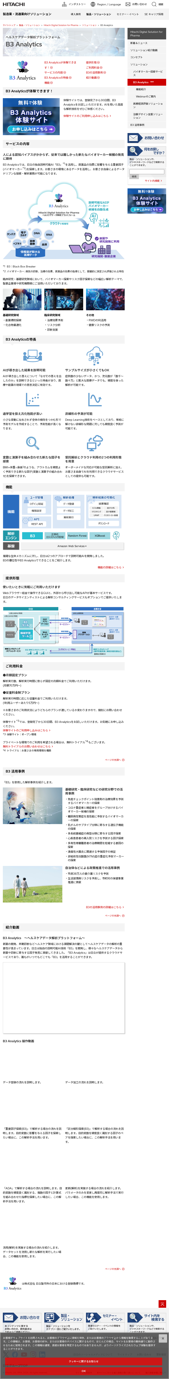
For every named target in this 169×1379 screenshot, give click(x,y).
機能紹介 (141, 89)
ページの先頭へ (113, 759)
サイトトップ (9, 25)
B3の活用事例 (94, 72)
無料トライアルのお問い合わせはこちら (27, 746)
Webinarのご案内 (146, 96)
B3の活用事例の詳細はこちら (103, 907)
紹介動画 (91, 77)
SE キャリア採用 (154, 14)
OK (83, 1371)
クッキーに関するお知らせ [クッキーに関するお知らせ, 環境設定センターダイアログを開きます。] (84, 1361)
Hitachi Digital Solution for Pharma (61, 25)
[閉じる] (163, 1338)
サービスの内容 (53, 72)
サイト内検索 (152, 180)
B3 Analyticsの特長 (56, 77)
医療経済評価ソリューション (148, 105)
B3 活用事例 (137, 124)
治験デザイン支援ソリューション (148, 116)
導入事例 (76, 14)
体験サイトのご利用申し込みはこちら (86, 116)
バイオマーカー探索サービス (148, 73)
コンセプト (136, 57)
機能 (47, 83)
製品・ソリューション (29, 25)
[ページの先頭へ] (162, 1304)
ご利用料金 (92, 67)
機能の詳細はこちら (109, 567)
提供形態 (91, 62)
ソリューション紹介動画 (143, 50)
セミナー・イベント (128, 14)
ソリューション (89, 25)
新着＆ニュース (138, 43)
